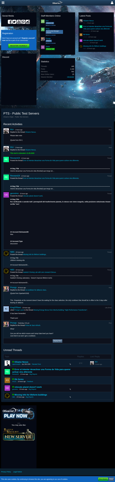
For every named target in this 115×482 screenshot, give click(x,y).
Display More (57, 341)
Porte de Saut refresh (32, 325)
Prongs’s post (19, 310)
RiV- (84, 23)
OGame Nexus (88, 21)
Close (111, 479)
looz (47, 21)
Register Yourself (18, 46)
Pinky (48, 29)
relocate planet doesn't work (93, 40)
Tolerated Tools (36, 364)
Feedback (30, 381)
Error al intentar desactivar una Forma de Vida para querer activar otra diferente (51, 160)
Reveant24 (86, 31)
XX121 (85, 37)
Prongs (48, 38)
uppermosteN (16, 364)
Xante (48, 46)
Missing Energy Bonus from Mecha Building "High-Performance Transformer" (60, 310)
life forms (86, 34)
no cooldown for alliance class (35, 290)
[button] (3, 3)
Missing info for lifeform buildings (94, 46)
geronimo (86, 42)
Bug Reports (33, 374)
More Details (103, 479)
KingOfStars (15, 307)
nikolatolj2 (70, 77)
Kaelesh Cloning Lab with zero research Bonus (39, 272)
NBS (84, 48)
